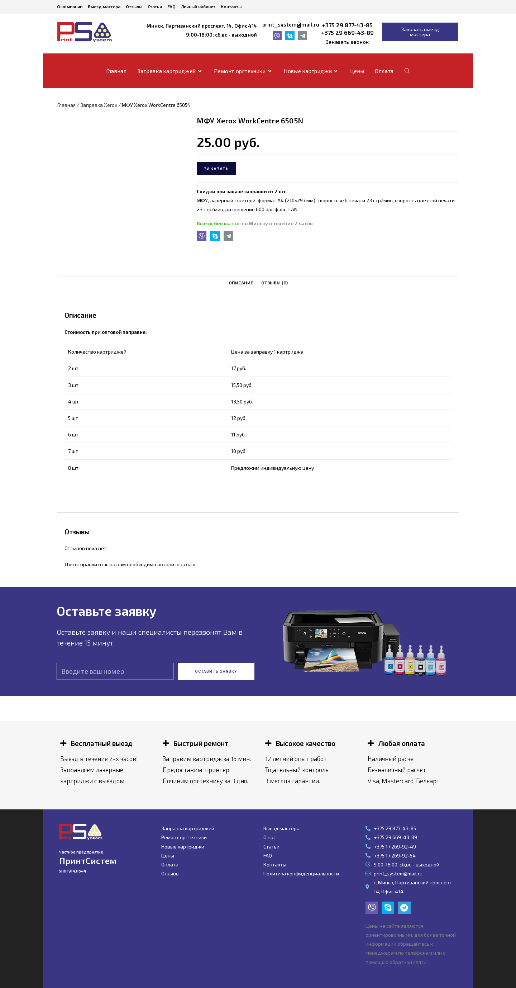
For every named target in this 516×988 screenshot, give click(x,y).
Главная (66, 105)
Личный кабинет (198, 6)
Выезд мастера (104, 6)
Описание (241, 282)
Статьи (155, 6)
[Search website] (407, 71)
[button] (347, 41)
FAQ (171, 6)
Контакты (231, 6)
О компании (69, 6)
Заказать (216, 168)
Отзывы (134, 6)
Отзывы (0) (274, 282)
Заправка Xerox (98, 105)
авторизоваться (176, 564)
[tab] (241, 282)
